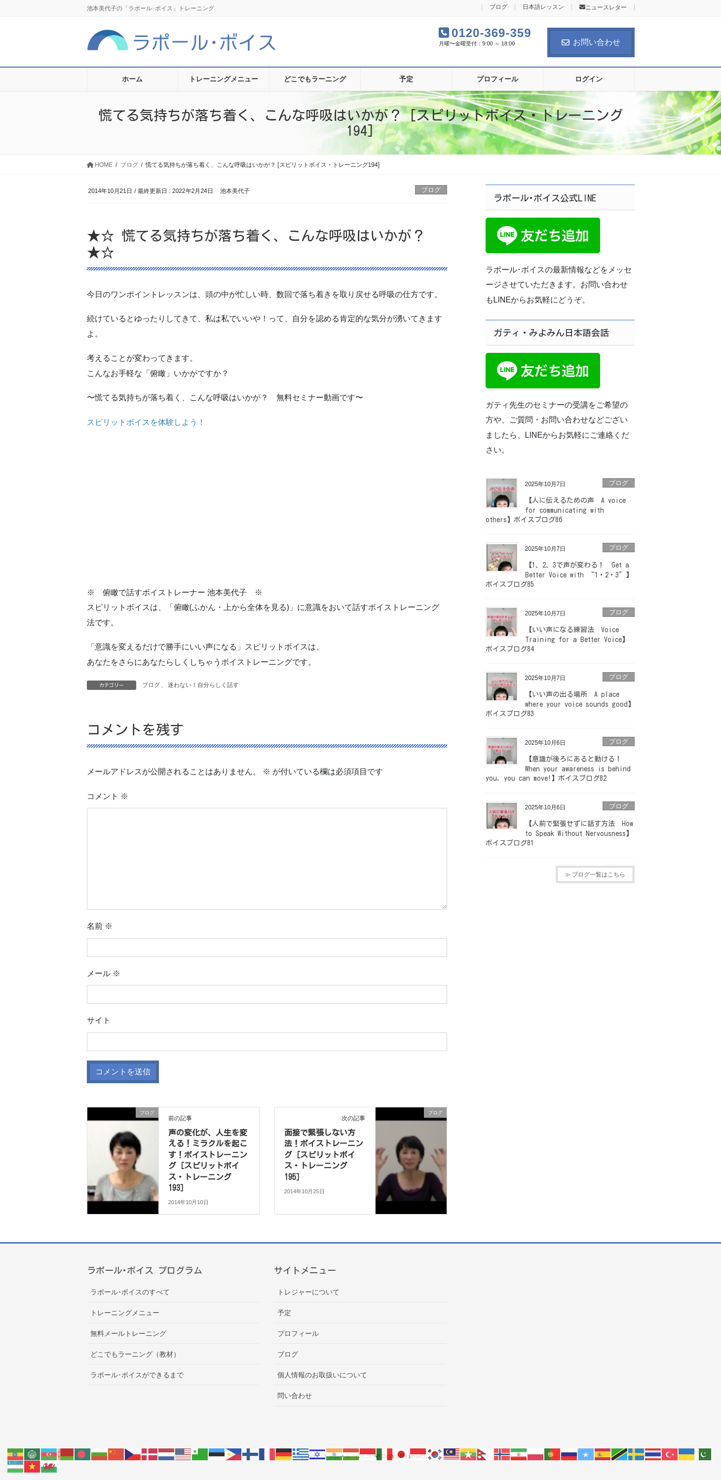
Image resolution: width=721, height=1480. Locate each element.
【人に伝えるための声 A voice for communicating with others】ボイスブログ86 (556, 510)
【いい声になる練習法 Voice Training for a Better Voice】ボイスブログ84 (557, 639)
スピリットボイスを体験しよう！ (146, 422)
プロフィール (298, 1333)
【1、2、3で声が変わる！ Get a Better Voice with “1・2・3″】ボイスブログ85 (559, 575)
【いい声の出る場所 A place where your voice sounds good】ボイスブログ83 (560, 704)
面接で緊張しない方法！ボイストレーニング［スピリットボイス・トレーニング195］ (323, 1155)
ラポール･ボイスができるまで (137, 1375)
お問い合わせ (591, 42)
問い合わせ (294, 1396)
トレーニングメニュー (124, 1313)
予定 (284, 1313)
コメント (107, 796)
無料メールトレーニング (128, 1333)
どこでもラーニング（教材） (135, 1354)
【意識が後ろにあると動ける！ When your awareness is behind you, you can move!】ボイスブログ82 (558, 769)
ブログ (498, 7)
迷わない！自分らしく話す (203, 685)
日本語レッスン (543, 7)
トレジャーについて (308, 1292)
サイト (99, 1020)
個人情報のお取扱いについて (322, 1375)
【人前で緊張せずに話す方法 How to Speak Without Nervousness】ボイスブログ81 (559, 833)
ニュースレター (603, 7)
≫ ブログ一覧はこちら (595, 874)
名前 (100, 926)
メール (103, 973)
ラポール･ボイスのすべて (130, 1292)
